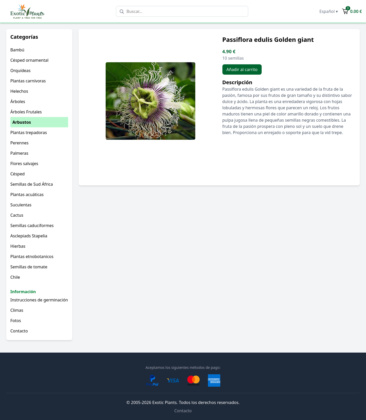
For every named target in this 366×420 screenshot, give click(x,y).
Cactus (16, 215)
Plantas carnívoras (28, 81)
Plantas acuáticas (27, 194)
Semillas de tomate (28, 267)
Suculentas (21, 205)
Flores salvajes (24, 163)
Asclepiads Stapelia (28, 236)
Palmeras (19, 153)
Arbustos (21, 122)
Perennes (19, 143)
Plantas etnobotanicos (31, 256)
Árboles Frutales (26, 112)
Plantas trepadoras (28, 132)
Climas (16, 310)
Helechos (19, 91)
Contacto (19, 331)
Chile (15, 277)
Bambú (17, 50)
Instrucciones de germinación (39, 300)
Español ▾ (329, 11)
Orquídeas (20, 70)
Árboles (17, 101)
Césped (17, 174)
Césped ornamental (29, 60)
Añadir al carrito (242, 69)
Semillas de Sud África (31, 184)
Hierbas (17, 246)
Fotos (15, 320)
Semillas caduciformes (32, 225)
